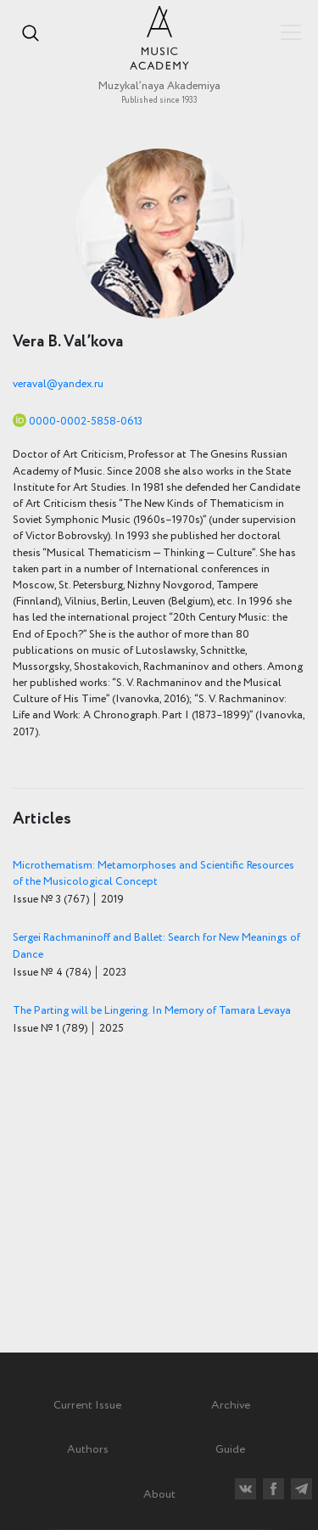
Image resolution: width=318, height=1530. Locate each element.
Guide (230, 1449)
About (159, 1494)
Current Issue (87, 1405)
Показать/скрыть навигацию (291, 32)
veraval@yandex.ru (58, 384)
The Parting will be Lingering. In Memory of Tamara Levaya (152, 1011)
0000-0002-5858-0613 (85, 421)
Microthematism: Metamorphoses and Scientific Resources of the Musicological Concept (153, 874)
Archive (230, 1405)
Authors (88, 1449)
